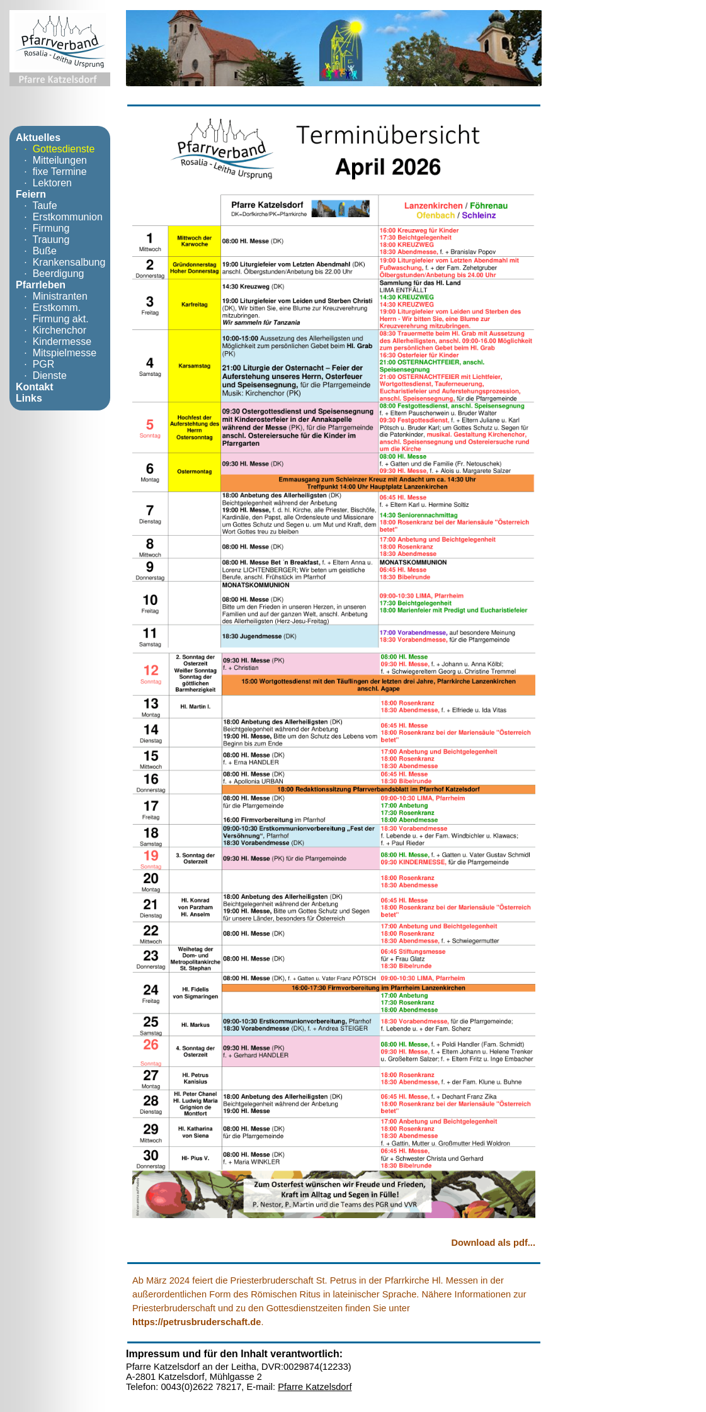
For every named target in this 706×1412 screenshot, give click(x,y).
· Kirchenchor (51, 330)
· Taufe (36, 205)
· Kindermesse (53, 341)
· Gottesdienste (55, 149)
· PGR (35, 364)
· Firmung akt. (52, 318)
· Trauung (42, 239)
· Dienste (41, 375)
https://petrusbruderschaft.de (196, 1322)
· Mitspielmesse (56, 352)
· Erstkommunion (59, 217)
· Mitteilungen (51, 160)
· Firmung (42, 228)
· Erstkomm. (48, 307)
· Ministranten (52, 296)
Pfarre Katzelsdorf (314, 1387)
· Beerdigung (50, 273)
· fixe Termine (51, 171)
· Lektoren (44, 183)
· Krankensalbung (60, 262)
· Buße (36, 251)
